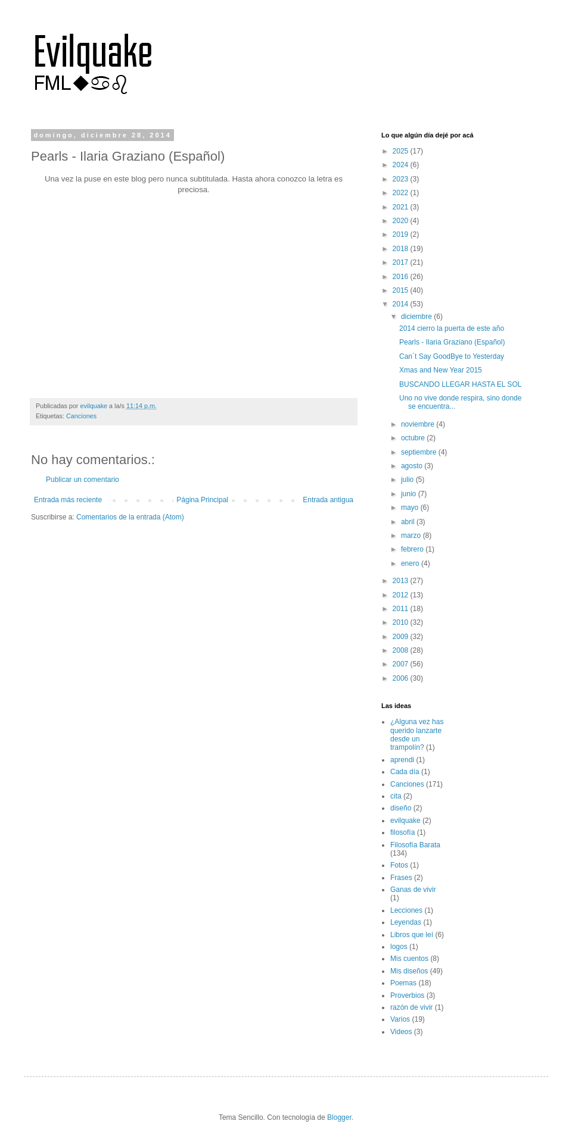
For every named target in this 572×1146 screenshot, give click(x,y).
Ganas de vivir (413, 889)
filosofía (402, 832)
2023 (402, 179)
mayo (411, 507)
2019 (402, 234)
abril (408, 522)
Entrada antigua (328, 500)
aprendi (402, 760)
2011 (402, 609)
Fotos (399, 865)
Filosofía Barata (415, 845)
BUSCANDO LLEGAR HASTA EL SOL (460, 384)
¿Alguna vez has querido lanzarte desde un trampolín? (416, 735)
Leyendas (405, 922)
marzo (412, 535)
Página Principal (202, 500)
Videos (401, 1032)
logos (399, 947)
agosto (412, 466)
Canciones (81, 415)
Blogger (339, 1117)
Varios (400, 1019)
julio (408, 479)
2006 (402, 678)
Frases (401, 877)
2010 (402, 622)
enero (411, 563)
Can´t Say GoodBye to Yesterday (451, 356)
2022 (402, 193)
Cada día (404, 772)
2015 (402, 290)
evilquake (405, 820)
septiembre (420, 452)
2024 (402, 165)
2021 (402, 207)
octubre (414, 438)
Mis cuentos (409, 958)
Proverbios (407, 995)
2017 (402, 262)
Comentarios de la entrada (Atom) (130, 517)
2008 (402, 650)
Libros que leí (411, 935)
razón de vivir (411, 1007)
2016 (402, 277)
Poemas (403, 983)
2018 (402, 249)
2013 (402, 581)
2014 (402, 304)
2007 (402, 664)
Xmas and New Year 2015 (440, 370)
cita (396, 796)
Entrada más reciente (68, 500)
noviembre (418, 424)
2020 (402, 221)
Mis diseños (409, 971)
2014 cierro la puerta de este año (451, 328)
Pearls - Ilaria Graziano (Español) (452, 342)
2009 (402, 637)
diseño (400, 808)
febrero (413, 549)
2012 (402, 595)
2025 (402, 151)
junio (409, 494)
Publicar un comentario (82, 479)
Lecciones (406, 910)
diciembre (417, 316)
